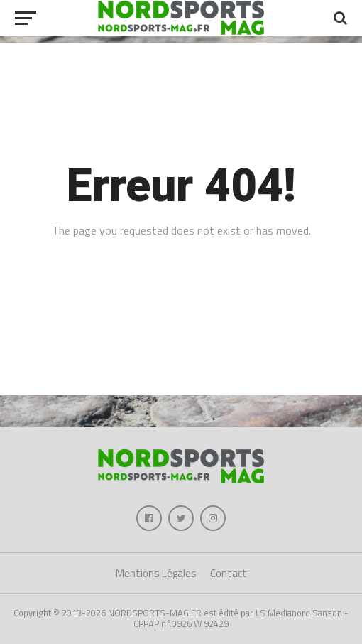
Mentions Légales (156, 573)
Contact (228, 573)
